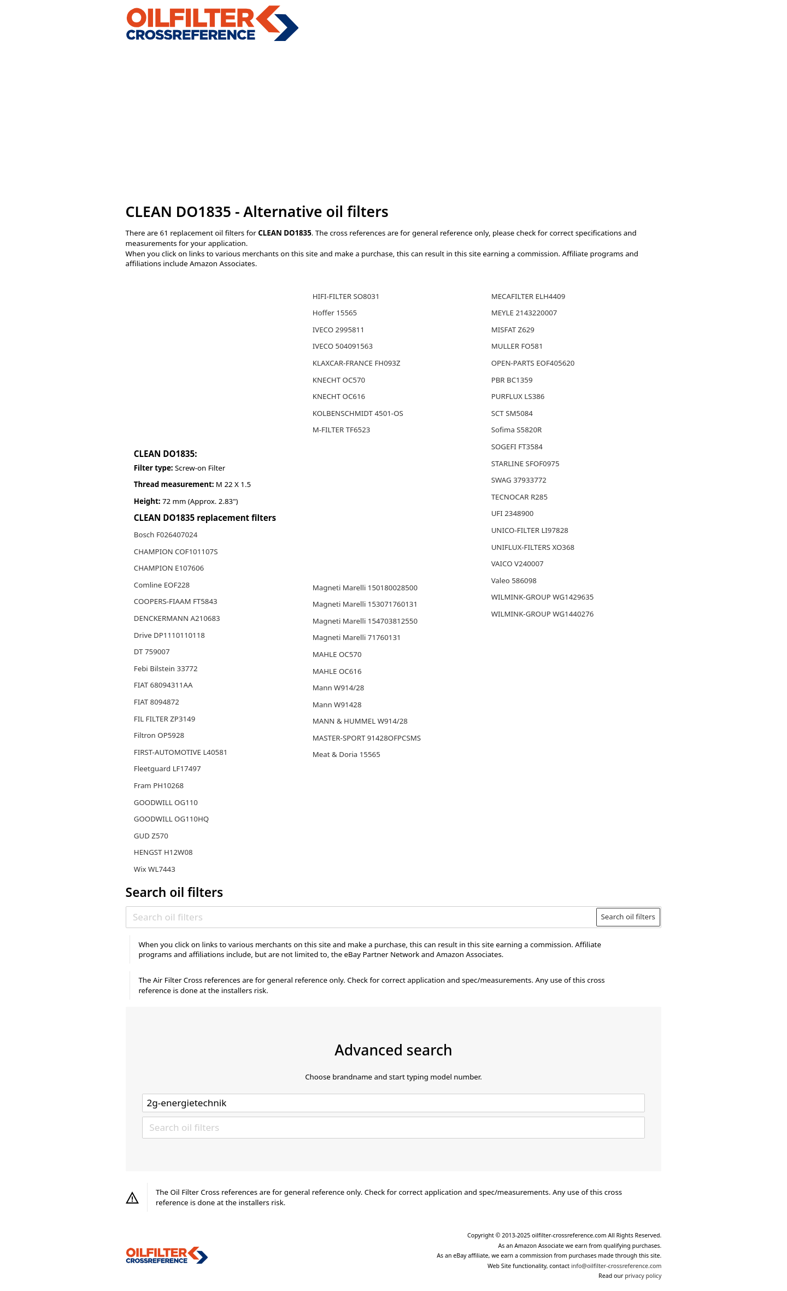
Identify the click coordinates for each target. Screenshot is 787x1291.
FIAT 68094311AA (163, 685)
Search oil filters (628, 917)
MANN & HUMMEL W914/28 (360, 721)
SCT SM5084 (512, 413)
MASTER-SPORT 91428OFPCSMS (367, 738)
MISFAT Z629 (513, 330)
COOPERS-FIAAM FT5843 (176, 601)
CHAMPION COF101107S (176, 551)
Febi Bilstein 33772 (166, 668)
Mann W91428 (337, 704)
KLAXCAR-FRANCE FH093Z (357, 363)
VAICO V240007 (517, 563)
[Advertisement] (394, 122)
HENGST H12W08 (163, 852)
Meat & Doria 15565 (346, 754)
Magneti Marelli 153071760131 (365, 604)
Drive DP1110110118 (169, 635)
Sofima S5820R (516, 430)
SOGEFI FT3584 (517, 446)
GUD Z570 (151, 836)
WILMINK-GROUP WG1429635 (542, 597)
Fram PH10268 (159, 785)
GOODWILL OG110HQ (171, 819)
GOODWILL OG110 (166, 802)
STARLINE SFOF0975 (525, 463)
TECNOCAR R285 (519, 497)
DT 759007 (152, 651)
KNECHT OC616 (339, 396)
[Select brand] (393, 1103)
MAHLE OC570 (337, 654)
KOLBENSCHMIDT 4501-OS (358, 413)
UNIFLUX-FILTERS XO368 (533, 547)
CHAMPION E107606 (169, 568)
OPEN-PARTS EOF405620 (533, 363)
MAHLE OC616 (337, 671)
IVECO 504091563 (343, 346)
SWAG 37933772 (519, 480)
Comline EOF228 (162, 585)
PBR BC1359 (512, 380)
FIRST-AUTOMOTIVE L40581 (181, 752)
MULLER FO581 (517, 346)
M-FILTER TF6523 (342, 430)
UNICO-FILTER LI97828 (529, 530)
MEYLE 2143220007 (524, 313)
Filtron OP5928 (159, 735)
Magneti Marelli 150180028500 (365, 587)
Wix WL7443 (154, 869)
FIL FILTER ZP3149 (165, 719)
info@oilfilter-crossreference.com (616, 1266)
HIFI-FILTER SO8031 (346, 296)
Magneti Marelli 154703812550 (365, 621)
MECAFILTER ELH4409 (528, 296)
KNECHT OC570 (339, 380)
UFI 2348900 (512, 513)
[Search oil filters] (361, 917)
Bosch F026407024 (165, 534)
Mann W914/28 (339, 688)
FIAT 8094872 (156, 702)
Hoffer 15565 (335, 313)
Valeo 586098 (514, 580)
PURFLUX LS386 (518, 396)
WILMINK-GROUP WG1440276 (542, 614)
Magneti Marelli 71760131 (357, 637)
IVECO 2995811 (339, 330)
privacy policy (643, 1276)
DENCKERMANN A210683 (177, 618)
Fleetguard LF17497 (167, 768)
